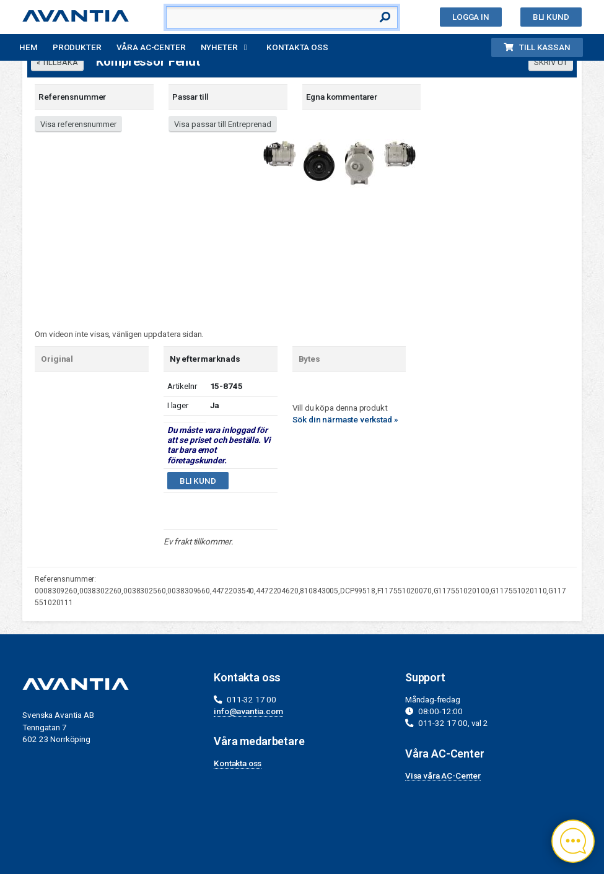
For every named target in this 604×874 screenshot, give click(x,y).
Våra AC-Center (151, 47)
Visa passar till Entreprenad (222, 124)
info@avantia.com (248, 711)
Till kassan (537, 47)
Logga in (470, 17)
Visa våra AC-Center (443, 775)
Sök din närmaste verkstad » (345, 419)
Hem (28, 47)
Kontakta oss (297, 47)
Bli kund (551, 17)
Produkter (77, 47)
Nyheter (219, 47)
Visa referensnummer (78, 124)
